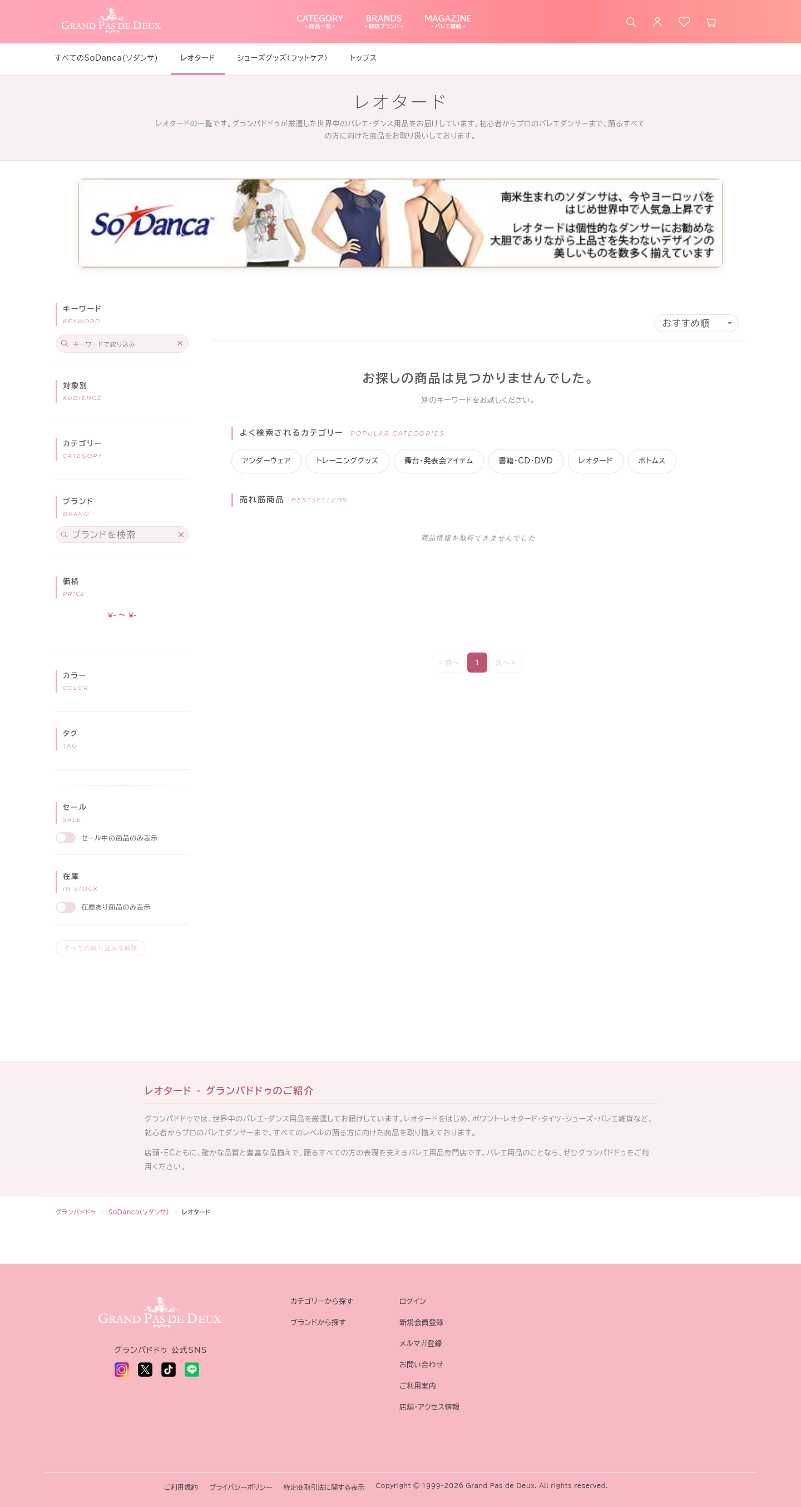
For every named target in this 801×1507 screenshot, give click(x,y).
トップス (363, 58)
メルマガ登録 (420, 1343)
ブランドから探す (318, 1322)
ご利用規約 (181, 1487)
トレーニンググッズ (348, 461)
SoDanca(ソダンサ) (139, 1212)
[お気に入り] (684, 21)
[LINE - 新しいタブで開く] (192, 1369)
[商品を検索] (631, 21)
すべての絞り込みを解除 (101, 948)
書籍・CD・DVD (526, 461)
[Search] (122, 343)
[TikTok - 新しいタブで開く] (168, 1369)
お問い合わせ (421, 1364)
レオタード (595, 461)
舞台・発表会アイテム (438, 461)
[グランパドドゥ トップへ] (160, 1313)
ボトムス (652, 461)
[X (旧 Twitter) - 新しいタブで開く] (145, 1369)
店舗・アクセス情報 (429, 1407)
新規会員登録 (421, 1322)
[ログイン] (657, 21)
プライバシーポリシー (240, 1487)
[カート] (711, 21)
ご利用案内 (417, 1386)
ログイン (412, 1301)
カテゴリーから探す (321, 1301)
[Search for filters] (122, 534)
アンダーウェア (266, 461)
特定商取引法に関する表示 (324, 1487)
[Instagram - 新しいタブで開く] (122, 1369)
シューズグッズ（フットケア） (283, 58)
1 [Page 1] (477, 662)
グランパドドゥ (76, 1212)
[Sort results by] (696, 323)
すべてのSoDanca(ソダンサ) (107, 58)
